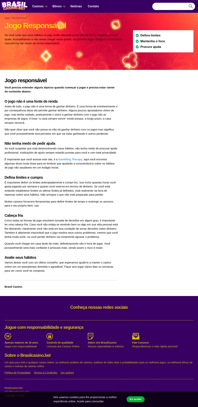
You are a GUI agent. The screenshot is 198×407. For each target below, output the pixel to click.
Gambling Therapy (70, 159)
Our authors (67, 372)
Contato (93, 6)
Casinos (38, 6)
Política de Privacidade (17, 372)
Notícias (76, 6)
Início (7, 18)
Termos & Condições (45, 372)
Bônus (57, 6)
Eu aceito (136, 399)
